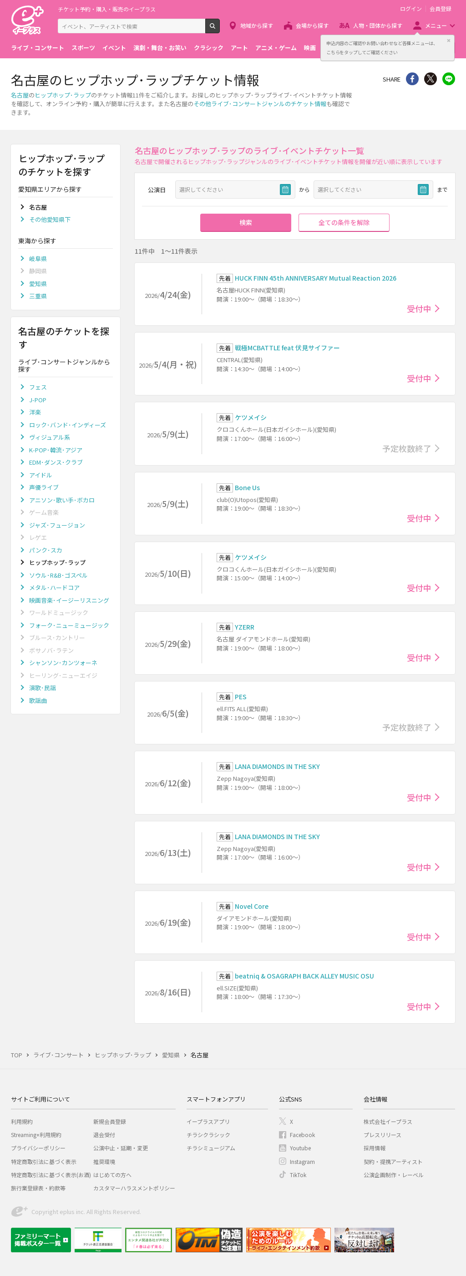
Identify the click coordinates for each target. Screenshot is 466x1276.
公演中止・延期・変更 (120, 1148)
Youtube (300, 1148)
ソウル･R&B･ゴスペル (58, 575)
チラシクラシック (208, 1134)
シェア (412, 78)
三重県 (38, 296)
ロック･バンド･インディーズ (67, 424)
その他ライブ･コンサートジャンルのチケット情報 (259, 103)
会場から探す (312, 25)
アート (239, 47)
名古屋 (20, 95)
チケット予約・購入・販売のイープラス (107, 9)
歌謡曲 (38, 700)
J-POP (37, 399)
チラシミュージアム (211, 1148)
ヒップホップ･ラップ (63, 95)
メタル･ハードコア (54, 587)
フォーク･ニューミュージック (69, 625)
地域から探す (256, 25)
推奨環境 (104, 1161)
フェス (38, 387)
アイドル (40, 475)
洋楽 (35, 412)
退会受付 (104, 1134)
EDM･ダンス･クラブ (56, 462)
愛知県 (38, 283)
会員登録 (440, 8)
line (448, 78)
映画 (310, 47)
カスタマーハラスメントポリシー (134, 1188)
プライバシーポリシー (38, 1148)
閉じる (448, 40)
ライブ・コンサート (37, 47)
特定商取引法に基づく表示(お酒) (51, 1175)
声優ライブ (44, 487)
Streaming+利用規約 (36, 1134)
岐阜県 (38, 258)
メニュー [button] (436, 25)
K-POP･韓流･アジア (55, 450)
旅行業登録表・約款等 (38, 1188)
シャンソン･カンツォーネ (63, 662)
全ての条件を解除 (344, 222)
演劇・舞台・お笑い (160, 47)
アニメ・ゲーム (276, 47)
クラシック (208, 47)
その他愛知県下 (50, 219)
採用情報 (374, 1148)
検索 (219, 29)
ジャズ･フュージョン (57, 525)
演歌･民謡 (42, 687)
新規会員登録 (109, 1121)
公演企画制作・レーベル (394, 1175)
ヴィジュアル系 (49, 437)
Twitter (430, 78)
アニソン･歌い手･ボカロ (62, 500)
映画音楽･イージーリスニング (69, 600)
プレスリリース (382, 1134)
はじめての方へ (112, 1175)
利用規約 (22, 1121)
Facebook (302, 1134)
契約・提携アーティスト (393, 1161)
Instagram (302, 1161)
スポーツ (83, 47)
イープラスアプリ (208, 1121)
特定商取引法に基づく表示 (43, 1161)
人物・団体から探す (377, 25)
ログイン (411, 8)
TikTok (298, 1175)
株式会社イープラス (388, 1121)
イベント (114, 47)
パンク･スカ (45, 550)
